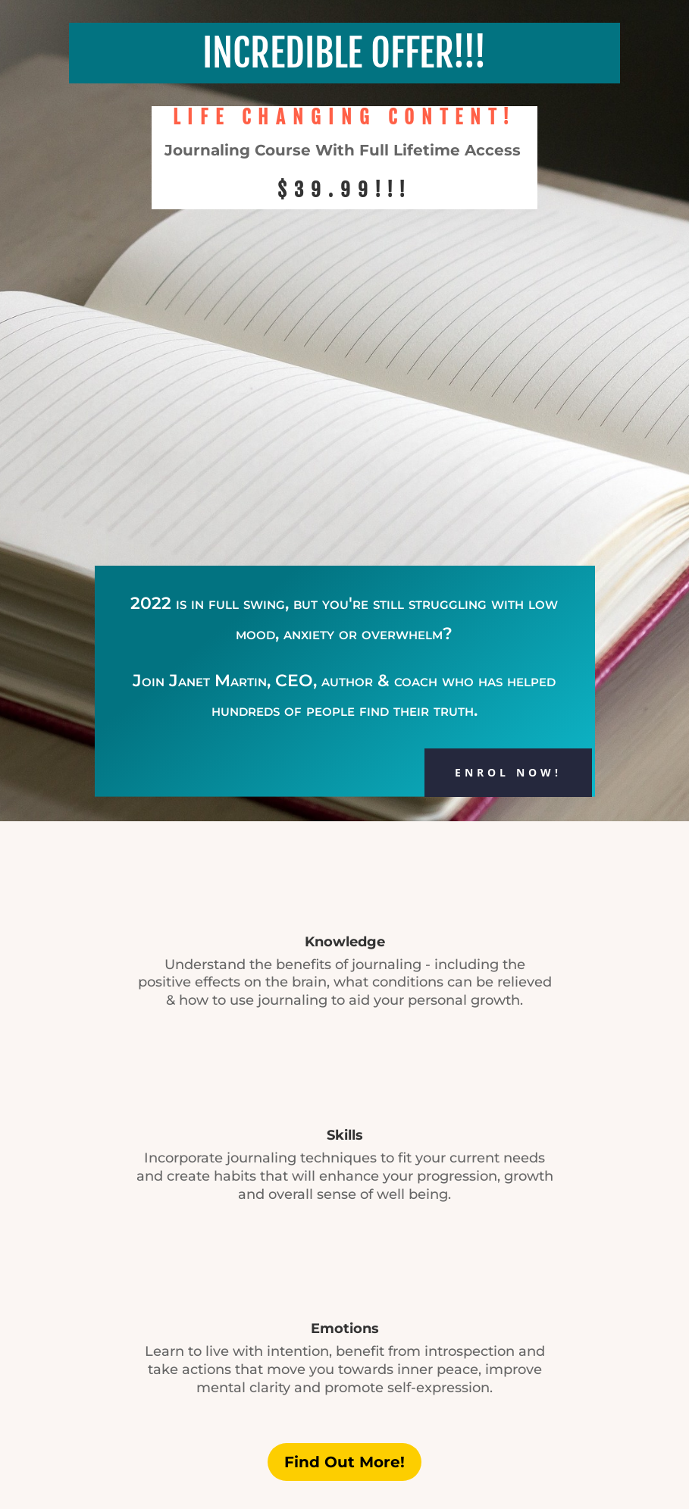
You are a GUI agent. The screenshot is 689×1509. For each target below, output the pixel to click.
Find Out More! (344, 1462)
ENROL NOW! (508, 772)
